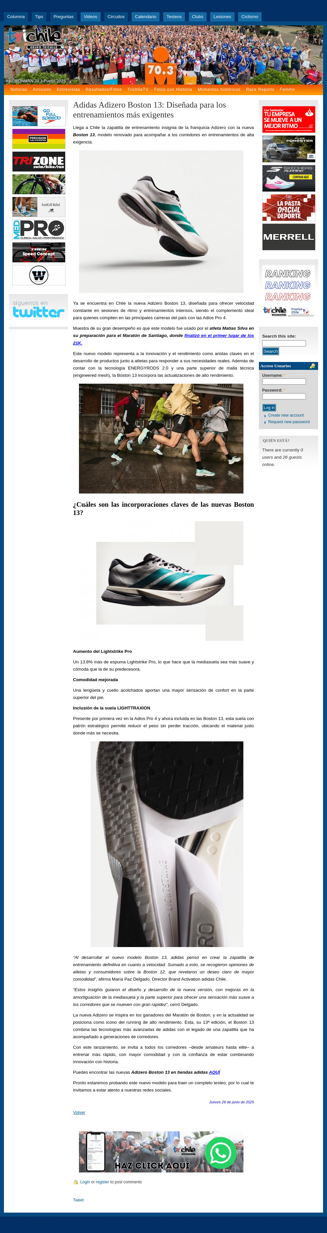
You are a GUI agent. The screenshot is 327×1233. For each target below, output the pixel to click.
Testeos (174, 16)
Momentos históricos (219, 89)
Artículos (42, 89)
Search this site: (279, 336)
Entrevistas (68, 89)
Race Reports (260, 89)
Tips (39, 16)
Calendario (145, 16)
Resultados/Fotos (104, 89)
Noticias (19, 89)
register (102, 1182)
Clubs (197, 16)
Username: (274, 375)
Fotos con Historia (173, 89)
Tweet (78, 1200)
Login (85, 1182)
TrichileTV (138, 89)
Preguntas (64, 16)
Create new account (286, 415)
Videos (90, 16)
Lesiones (222, 16)
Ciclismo (249, 16)
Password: (273, 390)
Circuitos (116, 16)
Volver (79, 1112)
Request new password (289, 422)
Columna (16, 16)
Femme (287, 89)
